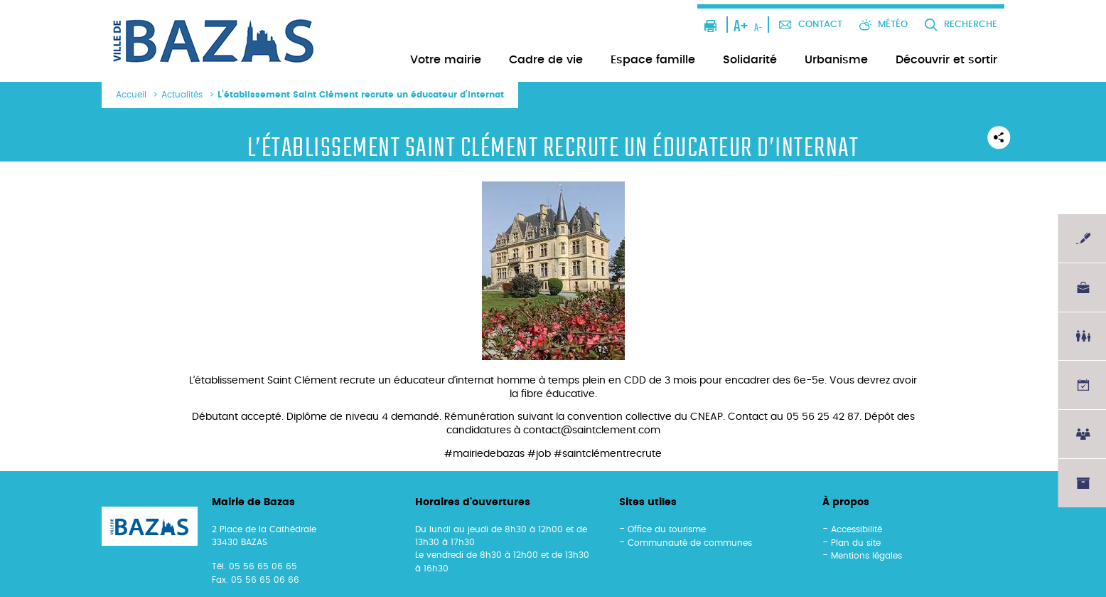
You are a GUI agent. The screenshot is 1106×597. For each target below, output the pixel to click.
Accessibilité (856, 529)
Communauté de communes (690, 543)
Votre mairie (445, 59)
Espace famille (653, 59)
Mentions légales (866, 555)
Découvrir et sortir (946, 59)
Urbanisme (836, 59)
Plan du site (856, 543)
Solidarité (750, 59)
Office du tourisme (667, 529)
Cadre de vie (546, 59)
